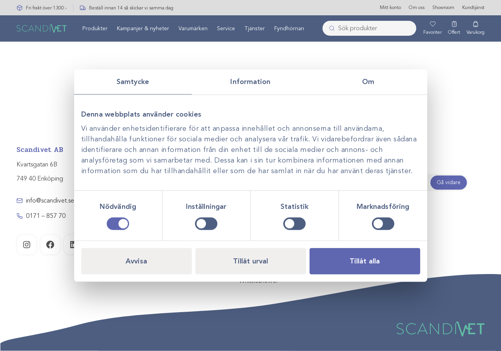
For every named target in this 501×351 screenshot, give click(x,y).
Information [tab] (250, 81)
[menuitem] (94, 28)
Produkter (94, 29)
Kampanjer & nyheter (143, 29)
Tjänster (254, 29)
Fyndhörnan (289, 29)
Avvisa (136, 260)
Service (226, 29)
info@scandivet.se (50, 201)
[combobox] (369, 28)
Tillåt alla (365, 260)
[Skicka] (329, 28)
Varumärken (193, 29)
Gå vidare (449, 182)
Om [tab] (368, 81)
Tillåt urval (250, 260)
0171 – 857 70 (46, 216)
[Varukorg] (475, 28)
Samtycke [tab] (133, 81)
